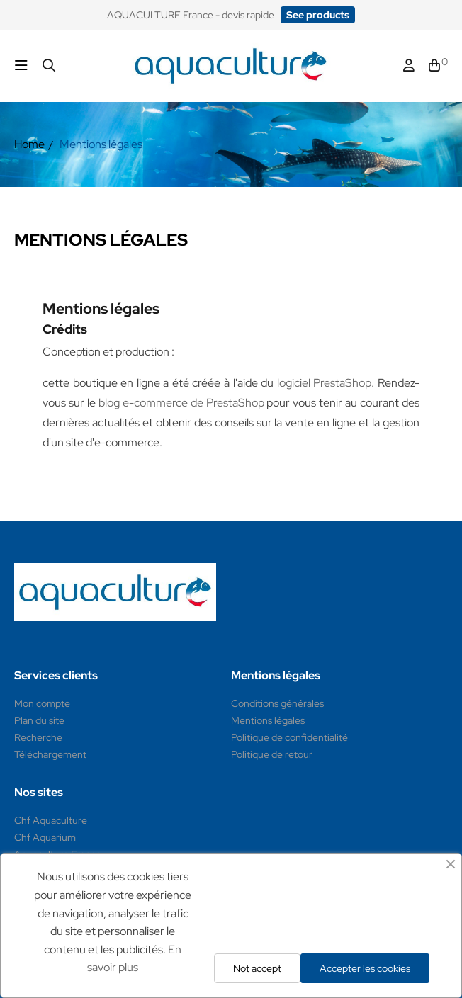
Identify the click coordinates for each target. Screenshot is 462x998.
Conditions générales (277, 703)
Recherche (38, 737)
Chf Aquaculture (50, 820)
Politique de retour (271, 754)
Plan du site (39, 720)
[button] (318, 14)
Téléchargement (50, 754)
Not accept (257, 968)
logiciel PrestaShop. (327, 382)
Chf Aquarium (45, 837)
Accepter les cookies (365, 968)
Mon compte (42, 703)
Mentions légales (268, 720)
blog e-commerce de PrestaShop (181, 402)
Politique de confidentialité (289, 737)
